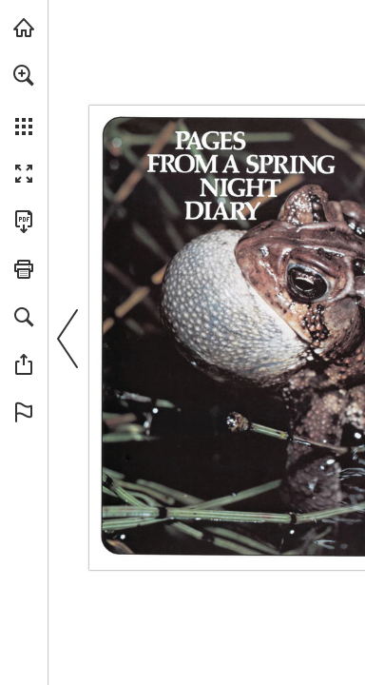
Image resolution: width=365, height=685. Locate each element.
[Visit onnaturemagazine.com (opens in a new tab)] (24, 27)
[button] (24, 75)
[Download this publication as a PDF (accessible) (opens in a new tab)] (24, 221)
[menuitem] (24, 100)
